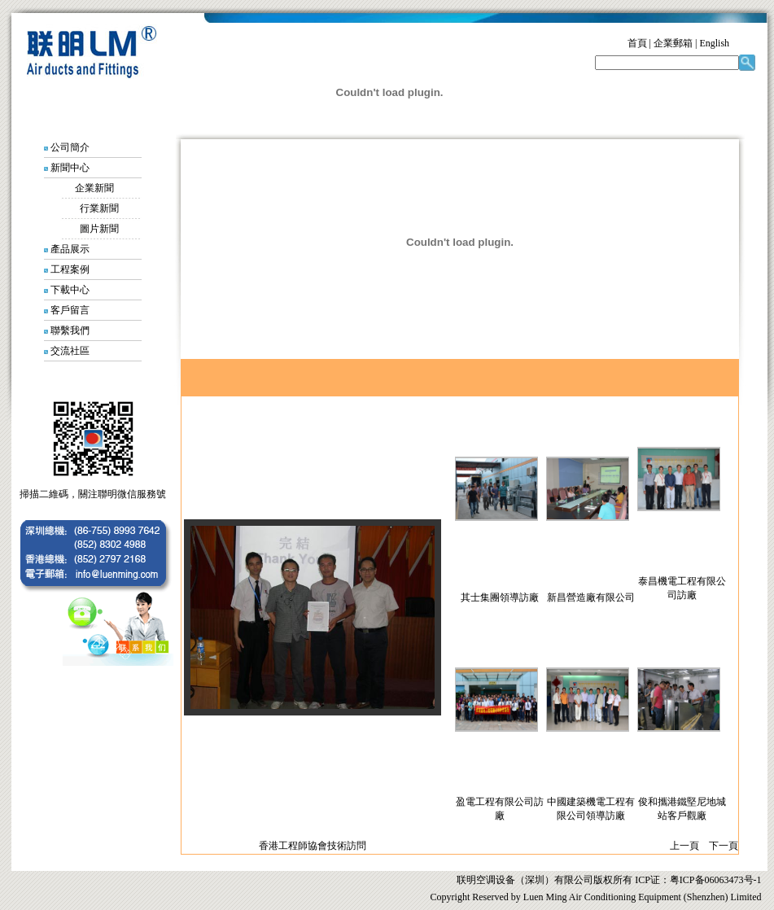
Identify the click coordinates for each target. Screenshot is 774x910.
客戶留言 (70, 310)
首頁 (637, 43)
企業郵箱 (673, 43)
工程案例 (70, 269)
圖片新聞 (99, 228)
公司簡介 (70, 147)
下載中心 (70, 289)
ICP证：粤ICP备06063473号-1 (696, 880)
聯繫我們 (70, 330)
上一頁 (684, 845)
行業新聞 (99, 208)
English (714, 43)
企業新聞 (94, 188)
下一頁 (723, 845)
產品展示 (70, 249)
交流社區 (70, 351)
